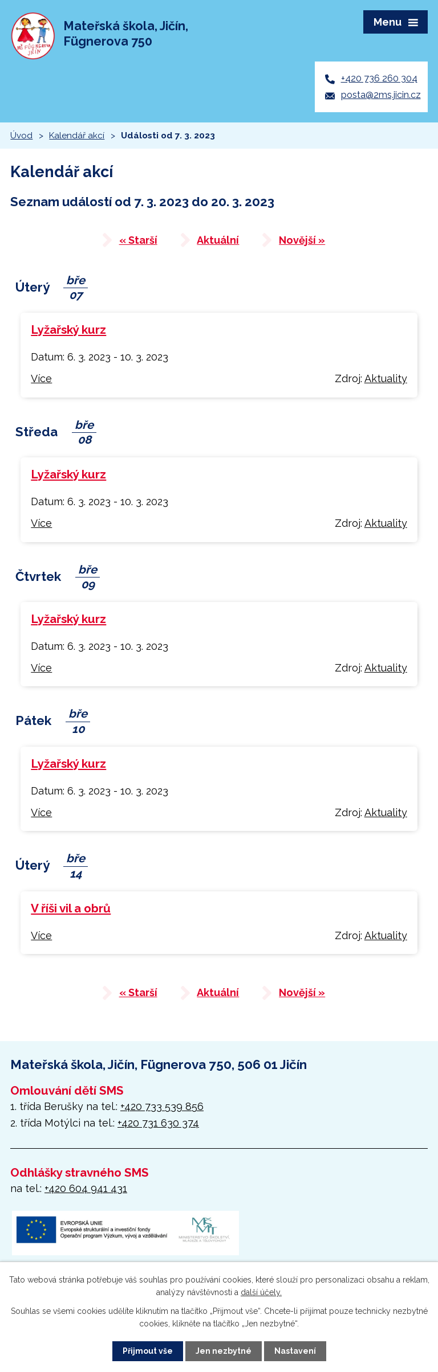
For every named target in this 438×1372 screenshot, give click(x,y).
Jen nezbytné (224, 1350)
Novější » (302, 240)
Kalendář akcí (76, 135)
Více (41, 378)
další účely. (261, 1292)
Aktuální (218, 240)
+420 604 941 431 (85, 1188)
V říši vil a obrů (71, 908)
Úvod (21, 135)
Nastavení (295, 1350)
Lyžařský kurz (68, 330)
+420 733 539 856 (162, 1106)
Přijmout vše (148, 1350)
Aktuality (385, 378)
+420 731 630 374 (158, 1123)
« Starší (138, 240)
